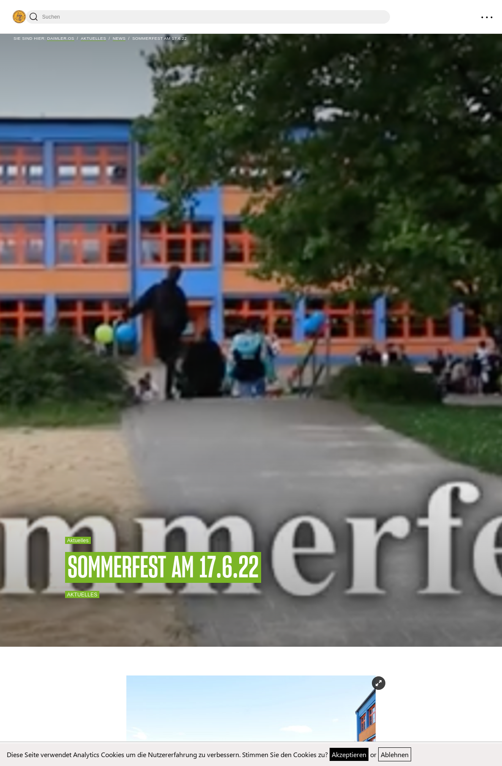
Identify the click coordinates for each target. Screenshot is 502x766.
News (119, 38)
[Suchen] (208, 17)
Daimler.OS (60, 38)
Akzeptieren (349, 754)
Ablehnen (395, 754)
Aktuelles (93, 38)
